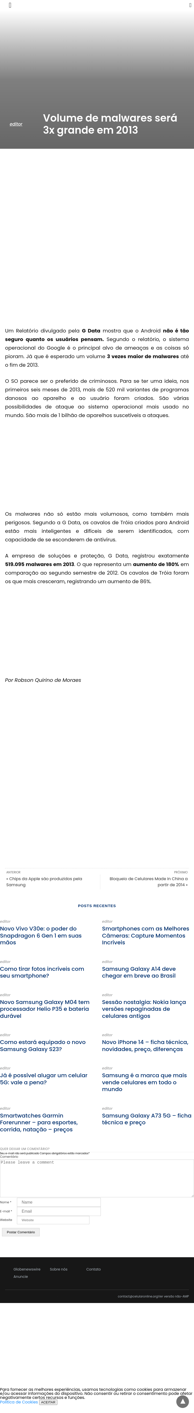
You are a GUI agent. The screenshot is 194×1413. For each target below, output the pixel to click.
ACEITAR (48, 1410)
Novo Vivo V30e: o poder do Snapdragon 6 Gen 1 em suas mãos (41, 935)
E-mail (6, 1219)
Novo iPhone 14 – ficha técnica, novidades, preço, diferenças (145, 1045)
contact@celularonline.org (138, 1304)
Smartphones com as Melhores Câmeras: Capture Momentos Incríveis (145, 935)
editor (16, 124)
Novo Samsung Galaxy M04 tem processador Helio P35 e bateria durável (45, 1009)
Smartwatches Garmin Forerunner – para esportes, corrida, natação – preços (39, 1122)
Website (6, 1228)
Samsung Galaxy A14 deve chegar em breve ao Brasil (139, 972)
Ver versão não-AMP (173, 1304)
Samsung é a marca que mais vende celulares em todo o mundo (144, 1082)
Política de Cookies (19, 1410)
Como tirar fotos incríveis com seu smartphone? (42, 972)
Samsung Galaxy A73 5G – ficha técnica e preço (146, 1119)
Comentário (9, 1156)
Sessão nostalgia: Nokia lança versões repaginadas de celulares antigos (144, 1009)
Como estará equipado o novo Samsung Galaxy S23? (43, 1045)
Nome (5, 1210)
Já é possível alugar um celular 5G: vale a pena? (43, 1078)
